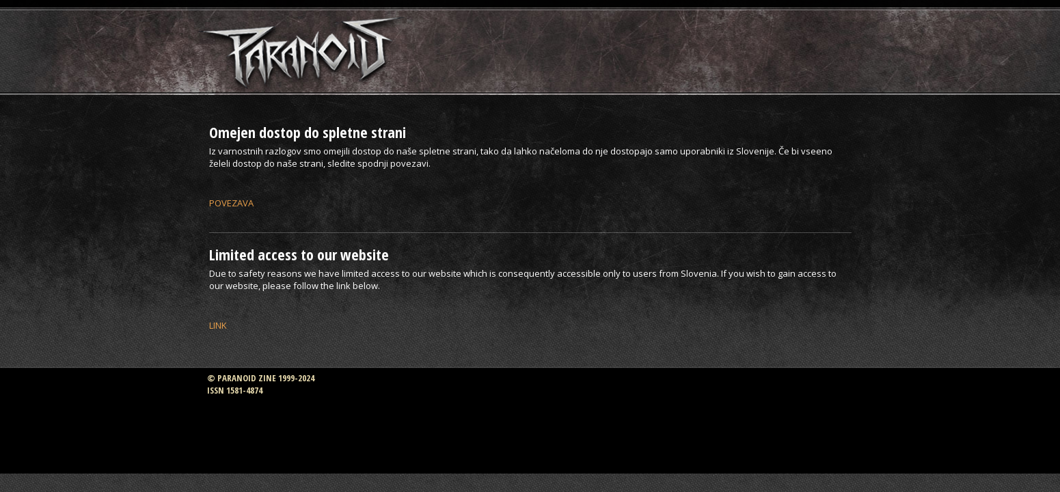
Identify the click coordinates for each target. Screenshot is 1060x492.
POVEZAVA (231, 203)
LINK (218, 325)
